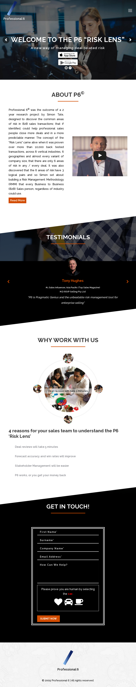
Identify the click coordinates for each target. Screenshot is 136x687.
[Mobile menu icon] (130, 10)
